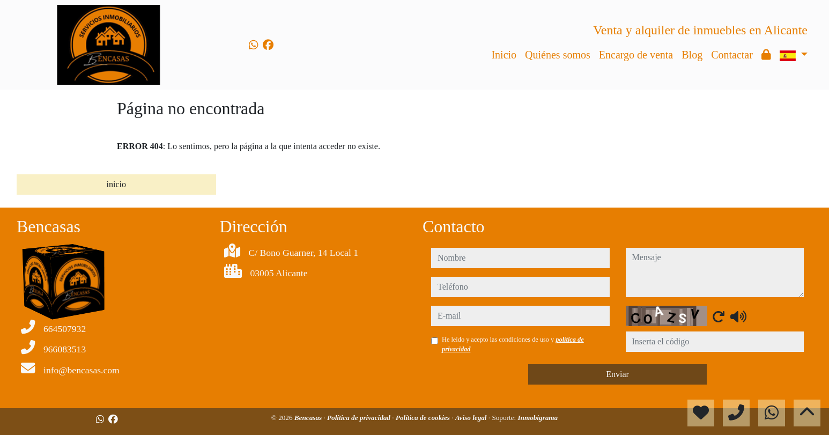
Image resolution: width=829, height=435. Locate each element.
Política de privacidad (359, 418)
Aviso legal (471, 418)
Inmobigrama (537, 418)
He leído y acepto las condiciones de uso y (513, 344)
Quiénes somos (557, 55)
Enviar (617, 374)
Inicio (503, 55)
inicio (116, 184)
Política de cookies (423, 418)
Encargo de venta (636, 55)
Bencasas (309, 418)
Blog (692, 55)
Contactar (732, 55)
